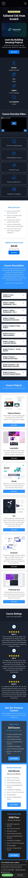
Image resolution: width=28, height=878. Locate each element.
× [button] (26, 861)
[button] (14, 872)
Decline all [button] (20, 875)
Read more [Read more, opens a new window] (19, 867)
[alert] (14, 869)
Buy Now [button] (14, 52)
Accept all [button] (7, 875)
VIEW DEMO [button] (14, 425)
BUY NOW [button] (14, 758)
